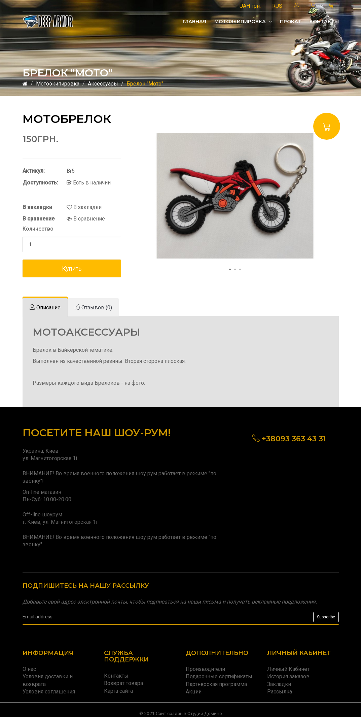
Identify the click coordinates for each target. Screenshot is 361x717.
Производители (205, 669)
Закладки (279, 684)
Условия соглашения (49, 691)
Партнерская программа (216, 684)
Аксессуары (103, 83)
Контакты (324, 22)
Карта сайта (118, 691)
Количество (38, 229)
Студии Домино (204, 713)
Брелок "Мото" (145, 83)
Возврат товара (123, 683)
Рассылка (279, 691)
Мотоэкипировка (243, 22)
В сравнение (86, 218)
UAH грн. (250, 6)
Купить (71, 268)
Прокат (290, 22)
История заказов (288, 676)
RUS (277, 6)
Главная (194, 22)
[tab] (45, 307)
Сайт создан (169, 713)
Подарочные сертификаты (219, 676)
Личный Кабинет (288, 669)
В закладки (84, 207)
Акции (194, 691)
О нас (29, 669)
